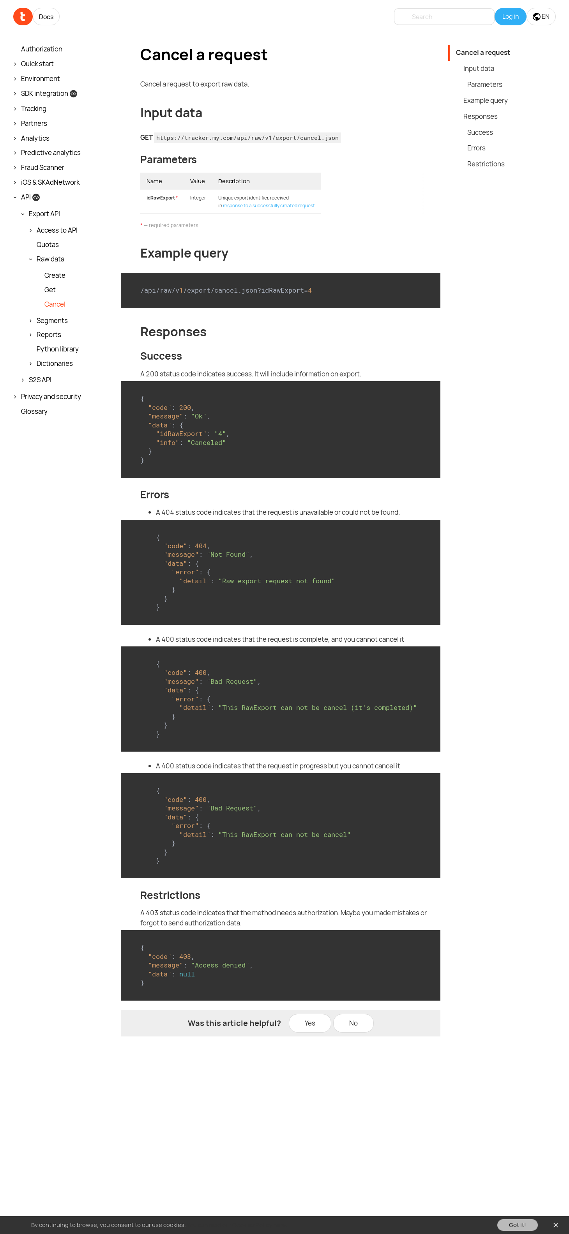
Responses (480, 116)
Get (50, 290)
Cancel (54, 304)
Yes (310, 1023)
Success (480, 132)
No (353, 1023)
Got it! (517, 1225)
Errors (476, 147)
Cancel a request (483, 52)
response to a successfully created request (269, 205)
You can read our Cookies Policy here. (237, 1225)
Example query (485, 100)
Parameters (484, 84)
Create (54, 275)
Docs (46, 16)
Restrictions (486, 163)
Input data (478, 68)
